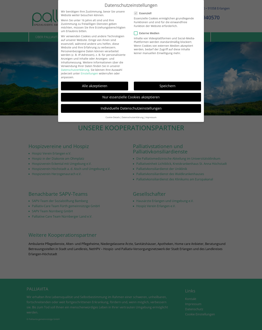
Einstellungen (89, 72)
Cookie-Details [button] (113, 116)
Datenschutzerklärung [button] (133, 116)
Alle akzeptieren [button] (94, 85)
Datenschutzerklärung (75, 69)
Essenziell (144, 12)
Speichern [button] (167, 85)
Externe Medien (148, 32)
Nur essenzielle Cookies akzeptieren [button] (131, 96)
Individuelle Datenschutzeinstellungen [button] (131, 107)
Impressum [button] (150, 116)
